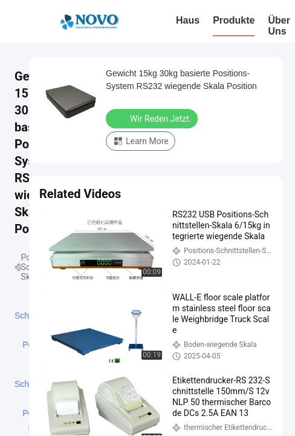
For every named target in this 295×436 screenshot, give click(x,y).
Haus (187, 20)
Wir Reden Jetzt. (153, 118)
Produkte (233, 20)
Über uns (279, 25)
